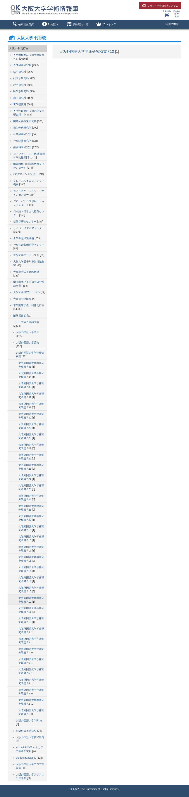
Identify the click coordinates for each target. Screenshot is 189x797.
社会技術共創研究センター (28, 244)
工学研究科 (20, 104)
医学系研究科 (21, 91)
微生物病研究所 (22, 127)
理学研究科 (20, 84)
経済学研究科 (21, 78)
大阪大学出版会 (22, 298)
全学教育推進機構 (24, 238)
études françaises (26, 757)
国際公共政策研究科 (25, 121)
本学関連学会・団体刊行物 (28, 305)
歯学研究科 (20, 97)
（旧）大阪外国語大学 (26, 322)
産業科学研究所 (22, 134)
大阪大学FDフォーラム (27, 292)
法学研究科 (20, 71)
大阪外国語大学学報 (27, 332)
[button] (22, 24)
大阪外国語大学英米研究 (30, 737)
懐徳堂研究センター (25, 221)
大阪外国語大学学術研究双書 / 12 (87, 51)
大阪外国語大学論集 (27, 342)
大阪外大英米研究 (26, 730)
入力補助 (167, 13)
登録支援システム (160, 6)
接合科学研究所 (22, 147)
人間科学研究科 (22, 65)
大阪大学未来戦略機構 (26, 271)
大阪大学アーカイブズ (26, 255)
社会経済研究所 (22, 140)
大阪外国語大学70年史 (29, 720)
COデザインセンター (26, 174)
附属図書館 (172, 24)
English (176, 13)
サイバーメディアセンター (28, 228)
